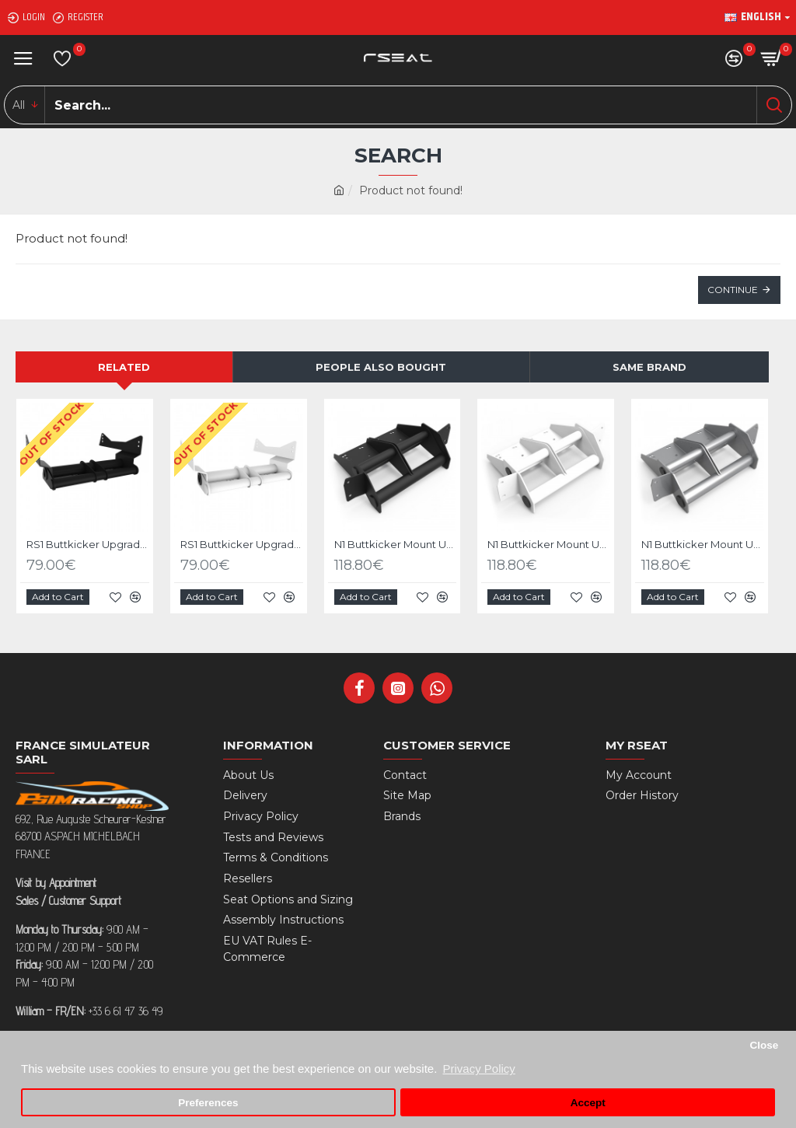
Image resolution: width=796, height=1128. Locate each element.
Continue (732, 289)
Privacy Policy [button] (478, 1068)
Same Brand (649, 367)
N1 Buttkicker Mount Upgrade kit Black (395, 544)
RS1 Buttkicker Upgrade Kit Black (87, 544)
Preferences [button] (208, 1103)
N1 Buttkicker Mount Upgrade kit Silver (702, 544)
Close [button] (763, 1045)
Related (124, 367)
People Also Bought (381, 367)
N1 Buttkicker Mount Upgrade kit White (548, 544)
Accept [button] (588, 1103)
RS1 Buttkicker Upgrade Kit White (241, 544)
